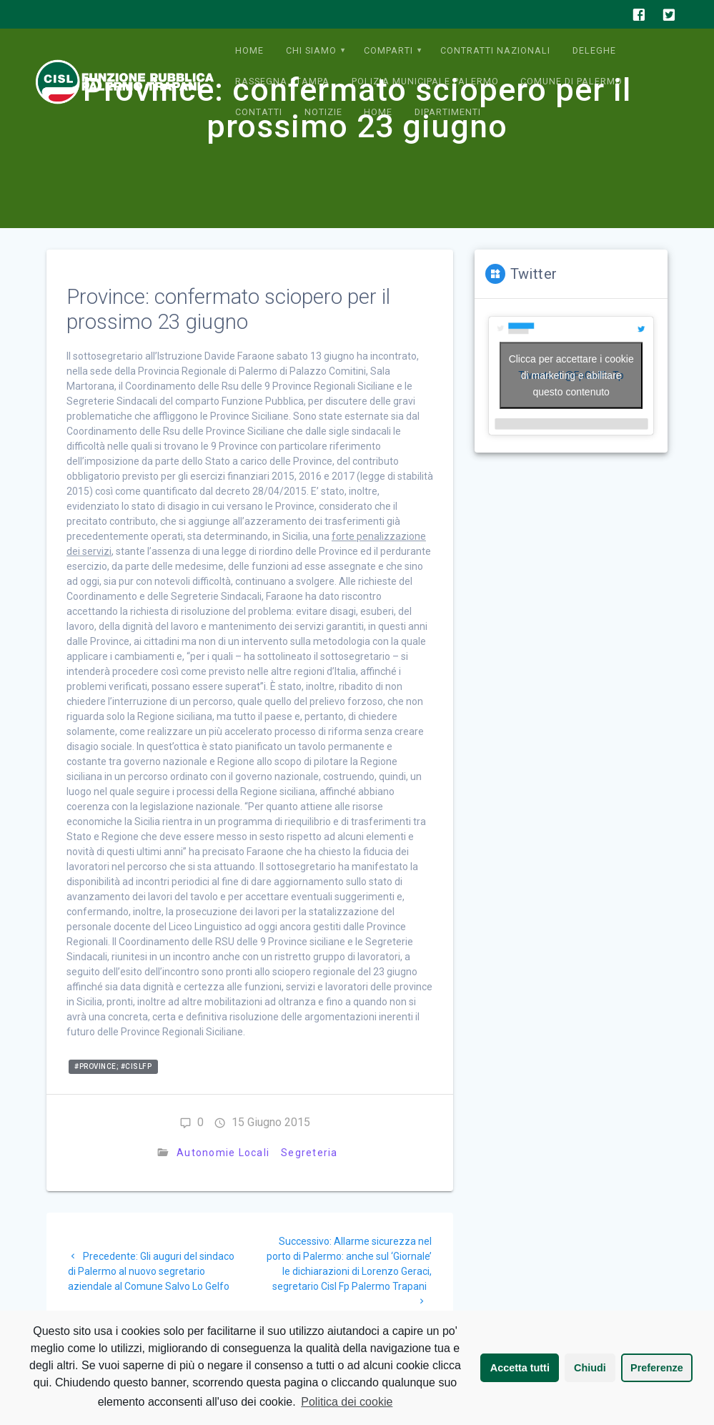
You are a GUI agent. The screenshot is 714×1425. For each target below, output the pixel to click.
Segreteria (309, 1152)
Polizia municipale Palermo (425, 81)
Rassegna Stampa (282, 81)
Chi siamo (311, 50)
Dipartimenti (448, 112)
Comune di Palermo (571, 81)
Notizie (323, 112)
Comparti (388, 50)
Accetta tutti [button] (520, 1368)
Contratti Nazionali (495, 50)
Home (249, 50)
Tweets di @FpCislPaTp (571, 375)
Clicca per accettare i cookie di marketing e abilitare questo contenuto (571, 375)
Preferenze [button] (656, 1368)
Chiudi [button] (590, 1368)
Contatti (258, 112)
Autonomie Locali (223, 1152)
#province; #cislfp (113, 1066)
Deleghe (594, 50)
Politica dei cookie (346, 1402)
